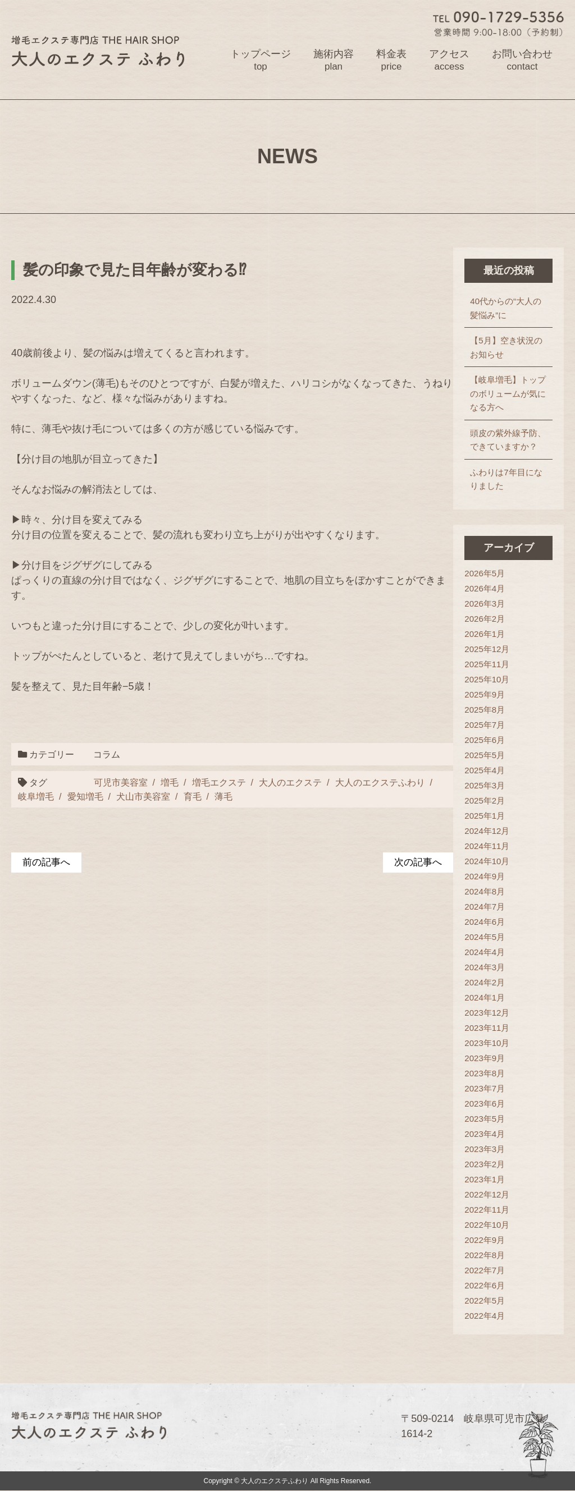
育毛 (184, 796)
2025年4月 (484, 770)
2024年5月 (484, 937)
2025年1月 (484, 815)
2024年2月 (484, 982)
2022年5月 (484, 1300)
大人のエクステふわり (379, 782)
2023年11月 (486, 1028)
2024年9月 (484, 876)
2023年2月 (484, 1164)
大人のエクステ (289, 782)
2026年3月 (484, 603)
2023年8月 (484, 1073)
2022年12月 (486, 1194)
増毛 (168, 782)
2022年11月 (486, 1209)
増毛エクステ (218, 782)
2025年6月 (484, 740)
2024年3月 (484, 967)
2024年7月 (484, 906)
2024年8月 (484, 891)
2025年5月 (484, 755)
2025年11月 (486, 664)
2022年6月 (484, 1285)
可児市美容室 (120, 782)
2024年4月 (484, 952)
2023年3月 (484, 1149)
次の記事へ (416, 862)
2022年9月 (484, 1240)
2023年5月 (484, 1118)
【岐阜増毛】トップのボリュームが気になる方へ (508, 393)
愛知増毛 (76, 796)
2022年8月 (484, 1255)
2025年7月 (484, 725)
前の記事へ (47, 862)
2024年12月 (486, 831)
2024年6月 (484, 921)
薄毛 (214, 796)
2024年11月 (486, 846)
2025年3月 (484, 785)
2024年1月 (484, 997)
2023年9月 (484, 1058)
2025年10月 (486, 679)
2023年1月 (484, 1179)
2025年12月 (486, 649)
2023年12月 (486, 1012)
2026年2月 (484, 618)
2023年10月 (486, 1043)
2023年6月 (484, 1103)
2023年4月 (484, 1134)
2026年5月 (484, 573)
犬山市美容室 (134, 796)
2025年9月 (484, 694)
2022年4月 (484, 1315)
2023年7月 (484, 1088)
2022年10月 (486, 1224)
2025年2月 (484, 800)
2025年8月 (484, 709)
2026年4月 (484, 588)
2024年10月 (486, 861)
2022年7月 (484, 1270)
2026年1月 (484, 634)
